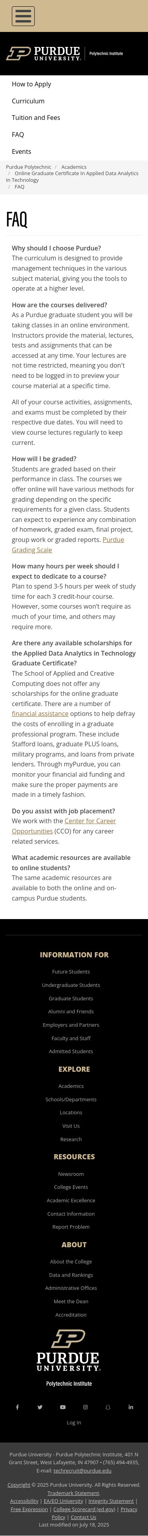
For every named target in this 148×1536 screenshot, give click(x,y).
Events (21, 151)
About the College (71, 1261)
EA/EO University (63, 1500)
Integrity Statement (111, 1500)
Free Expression (29, 1509)
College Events (71, 1186)
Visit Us (71, 1125)
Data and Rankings (71, 1274)
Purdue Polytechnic (28, 166)
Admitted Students (71, 1051)
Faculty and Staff (71, 1038)
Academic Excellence (71, 1200)
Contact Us (83, 1517)
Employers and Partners (71, 1024)
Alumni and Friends (71, 1011)
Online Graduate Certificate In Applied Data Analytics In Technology (72, 176)
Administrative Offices (71, 1287)
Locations (71, 1112)
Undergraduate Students (71, 984)
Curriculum (28, 101)
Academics (74, 166)
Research (71, 1139)
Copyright (18, 1484)
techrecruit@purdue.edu (83, 1470)
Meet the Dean (71, 1301)
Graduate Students (71, 998)
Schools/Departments (70, 1099)
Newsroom (71, 1173)
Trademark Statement (73, 1493)
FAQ (18, 134)
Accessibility (24, 1500)
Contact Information (71, 1213)
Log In (74, 1422)
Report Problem (71, 1226)
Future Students (71, 971)
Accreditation (71, 1314)
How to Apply (31, 84)
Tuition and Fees (36, 117)
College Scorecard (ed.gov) (84, 1509)
